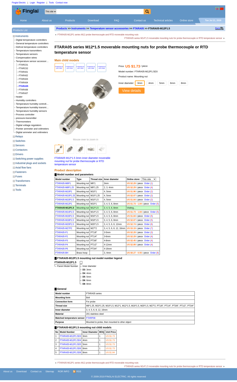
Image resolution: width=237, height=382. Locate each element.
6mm (172, 83)
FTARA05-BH (61, 253)
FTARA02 (23, 75)
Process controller (25, 114)
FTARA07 (23, 93)
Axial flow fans (23, 167)
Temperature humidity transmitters (33, 107)
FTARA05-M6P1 (63, 183)
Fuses (18, 176)
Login (32, 2)
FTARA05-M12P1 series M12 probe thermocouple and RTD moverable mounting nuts (97, 34)
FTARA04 (23, 82)
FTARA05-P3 (61, 240)
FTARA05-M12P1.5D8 (70, 352)
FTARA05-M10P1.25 (65, 195)
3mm (139, 83)
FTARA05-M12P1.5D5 (70, 344)
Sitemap (50, 371)
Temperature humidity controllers (33, 104)
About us (47, 20)
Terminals (20, 185)
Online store (186, 20)
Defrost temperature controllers (32, 47)
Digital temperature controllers (31, 40)
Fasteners (20, 172)
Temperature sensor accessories (109, 28)
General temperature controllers (32, 43)
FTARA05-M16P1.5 (64, 216)
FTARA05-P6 (61, 249)
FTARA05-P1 (61, 232)
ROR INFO (63, 371)
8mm (183, 83)
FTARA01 (23, 72)
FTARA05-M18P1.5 (64, 220)
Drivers (19, 154)
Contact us (140, 20)
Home (23, 20)
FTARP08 (90, 318)
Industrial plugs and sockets (30, 163)
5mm (161, 83)
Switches (20, 140)
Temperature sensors (27, 54)
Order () (148, 183)
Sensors (20, 145)
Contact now (62, 2)
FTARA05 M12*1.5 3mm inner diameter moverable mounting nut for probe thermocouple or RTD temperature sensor (82, 161)
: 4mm (86, 273)
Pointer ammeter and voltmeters (32, 128)
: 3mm (86, 269)
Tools (51, 2)
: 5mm (86, 277)
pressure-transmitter (26, 118)
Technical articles (163, 20)
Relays (19, 136)
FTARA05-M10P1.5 (64, 199)
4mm (151, 83)
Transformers (22, 180)
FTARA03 (23, 79)
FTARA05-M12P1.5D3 (70, 336)
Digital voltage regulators (28, 125)
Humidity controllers (26, 100)
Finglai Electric (19, 2)
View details (131, 91)
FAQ (116, 20)
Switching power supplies (29, 158)
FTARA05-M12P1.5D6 (70, 348)
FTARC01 (23, 65)
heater (19, 96)
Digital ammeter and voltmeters (32, 132)
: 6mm (86, 280)
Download (93, 20)
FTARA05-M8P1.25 (64, 187)
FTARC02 (23, 68)
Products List (20, 30)
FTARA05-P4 (61, 244)
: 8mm (86, 284)
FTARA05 (138, 28)
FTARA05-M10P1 (63, 191)
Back (217, 28)
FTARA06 (23, 89)
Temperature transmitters (29, 50)
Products (70, 20)
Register (41, 2)
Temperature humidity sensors (31, 111)
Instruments (78, 28)
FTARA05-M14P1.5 (64, 212)
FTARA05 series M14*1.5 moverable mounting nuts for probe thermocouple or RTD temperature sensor (173, 38)
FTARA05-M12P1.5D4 (70, 340)
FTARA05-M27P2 (63, 228)
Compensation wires (26, 57)
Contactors (21, 149)
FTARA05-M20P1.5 (64, 224)
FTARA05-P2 (61, 236)
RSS (77, 371)
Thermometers (23, 121)
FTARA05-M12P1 (63, 204)
